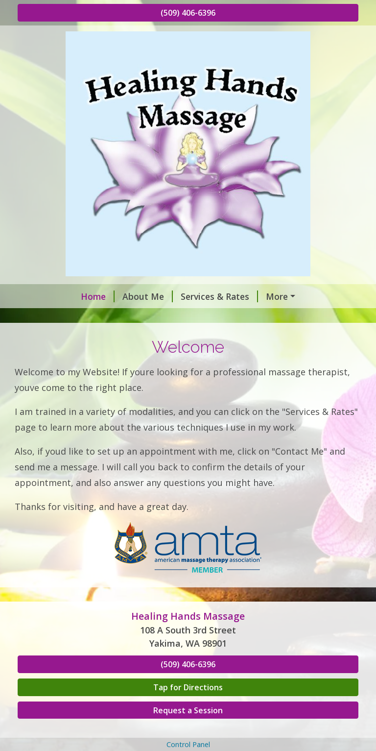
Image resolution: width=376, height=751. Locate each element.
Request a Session (188, 731)
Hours (103, 317)
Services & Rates (164, 296)
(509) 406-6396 (188, 12)
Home (42, 296)
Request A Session (253, 296)
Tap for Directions (188, 708)
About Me (92, 296)
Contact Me (54, 317)
